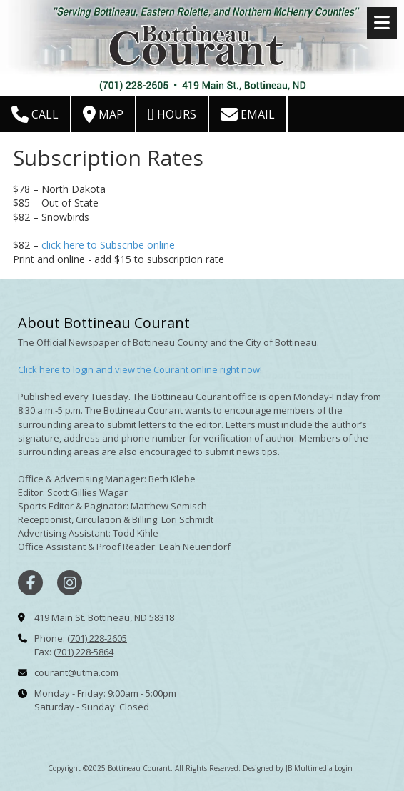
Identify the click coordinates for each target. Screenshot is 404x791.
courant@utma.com (76, 672)
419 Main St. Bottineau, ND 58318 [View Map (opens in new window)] (104, 617)
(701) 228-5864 (83, 651)
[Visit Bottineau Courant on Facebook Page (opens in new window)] (30, 582)
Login (344, 768)
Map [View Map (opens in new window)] (103, 114)
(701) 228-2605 (97, 638)
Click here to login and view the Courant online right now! (140, 369)
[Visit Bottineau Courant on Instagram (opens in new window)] (69, 582)
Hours (172, 114)
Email (248, 114)
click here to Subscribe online (108, 245)
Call (35, 114)
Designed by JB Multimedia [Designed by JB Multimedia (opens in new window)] (288, 768)
